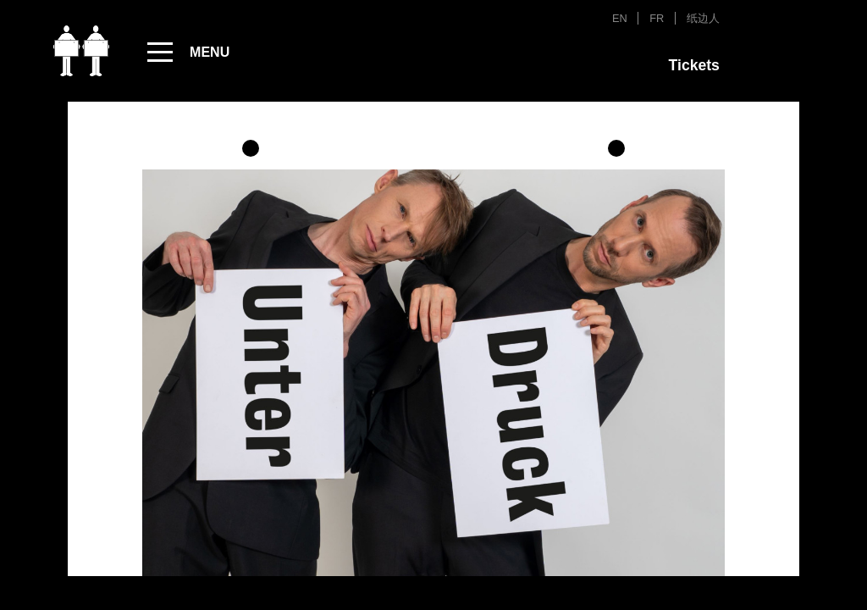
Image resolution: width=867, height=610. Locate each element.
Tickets (694, 65)
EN (619, 18)
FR (656, 18)
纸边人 (703, 18)
